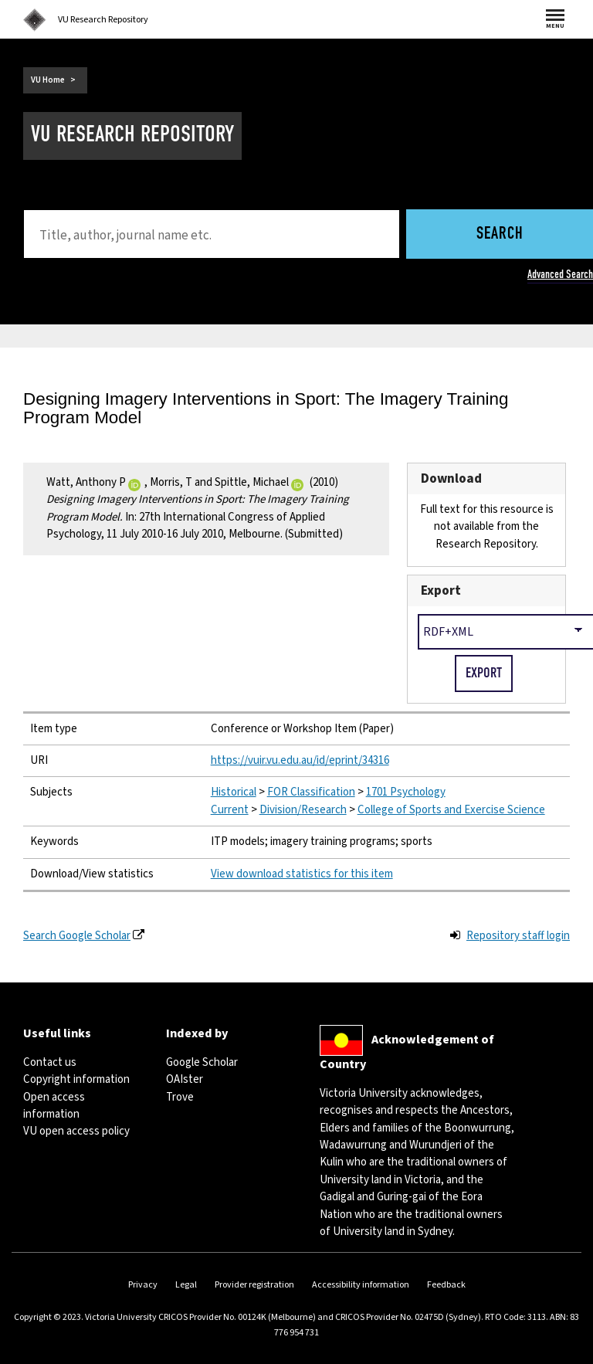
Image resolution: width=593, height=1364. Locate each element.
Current (230, 810)
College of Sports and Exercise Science (451, 810)
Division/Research (303, 810)
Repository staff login (518, 936)
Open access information (54, 1105)
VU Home (48, 80)
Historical (233, 792)
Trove (180, 1097)
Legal (186, 1284)
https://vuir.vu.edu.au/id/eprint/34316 (300, 760)
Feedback (446, 1284)
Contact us (49, 1062)
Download (451, 478)
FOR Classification (311, 792)
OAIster (184, 1079)
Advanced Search (560, 274)
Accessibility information (360, 1284)
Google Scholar (202, 1062)
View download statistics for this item (302, 874)
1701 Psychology (406, 792)
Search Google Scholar (76, 936)
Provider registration (254, 1284)
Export (441, 590)
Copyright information (76, 1079)
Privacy (143, 1284)
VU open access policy (76, 1131)
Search (500, 234)
